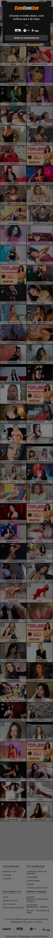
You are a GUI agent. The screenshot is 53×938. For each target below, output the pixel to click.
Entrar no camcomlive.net (26, 38)
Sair (26, 25)
